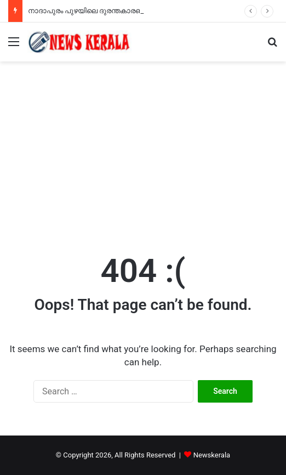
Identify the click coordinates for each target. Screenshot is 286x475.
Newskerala (211, 455)
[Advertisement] (143, 154)
